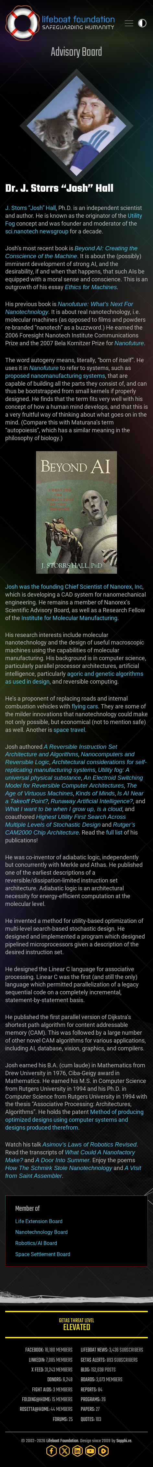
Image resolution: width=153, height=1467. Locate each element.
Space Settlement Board (42, 1254)
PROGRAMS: (90, 1400)
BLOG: (85, 1370)
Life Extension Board (39, 1221)
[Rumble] (103, 1451)
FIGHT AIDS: (42, 1390)
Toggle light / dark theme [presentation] (142, 23)
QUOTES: (88, 1419)
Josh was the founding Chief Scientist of (57, 586)
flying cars (85, 706)
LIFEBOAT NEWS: (94, 1350)
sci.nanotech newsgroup (36, 231)
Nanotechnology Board (41, 1232)
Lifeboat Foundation (62, 1441)
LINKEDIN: (37, 1360)
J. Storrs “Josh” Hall (30, 207)
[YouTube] (90, 1451)
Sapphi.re (123, 1441)
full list (114, 832)
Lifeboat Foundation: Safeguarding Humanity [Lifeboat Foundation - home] (60, 23)
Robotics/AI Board (36, 1243)
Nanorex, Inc (126, 586)
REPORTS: (89, 1390)
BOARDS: (88, 1380)
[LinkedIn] (77, 1451)
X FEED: (37, 1370)
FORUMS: (60, 1419)
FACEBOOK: (34, 1350)
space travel (69, 729)
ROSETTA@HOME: (35, 1409)
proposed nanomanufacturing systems (55, 375)
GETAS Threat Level (76, 1326)
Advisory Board (76, 52)
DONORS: (54, 1380)
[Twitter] (64, 1451)
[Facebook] (51, 1451)
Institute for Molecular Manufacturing (69, 618)
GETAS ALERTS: (93, 1360)
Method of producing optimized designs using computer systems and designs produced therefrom (74, 1119)
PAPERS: (88, 1409)
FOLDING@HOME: (36, 1400)
